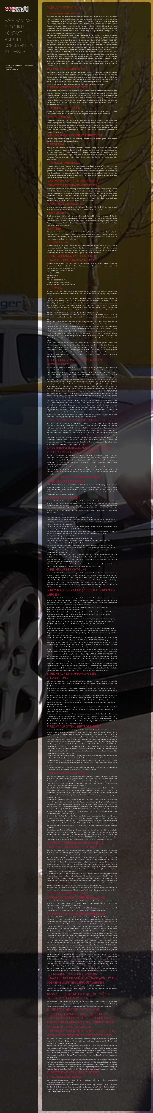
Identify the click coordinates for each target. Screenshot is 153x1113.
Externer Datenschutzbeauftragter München (94, 1087)
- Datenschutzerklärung (11, 69)
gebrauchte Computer (81, 1089)
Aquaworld (18, 65)
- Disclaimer (8, 67)
